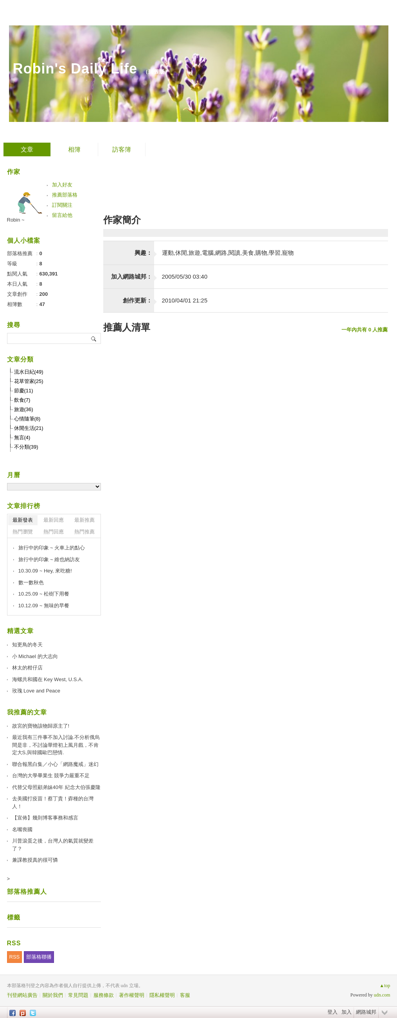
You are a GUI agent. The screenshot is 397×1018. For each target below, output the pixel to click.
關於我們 (53, 995)
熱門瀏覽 (23, 532)
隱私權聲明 (162, 995)
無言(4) (22, 437)
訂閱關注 (62, 205)
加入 (346, 1012)
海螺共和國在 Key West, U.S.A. (47, 679)
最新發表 (23, 520)
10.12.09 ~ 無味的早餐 (43, 605)
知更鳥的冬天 (27, 645)
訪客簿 (121, 149)
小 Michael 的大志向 (35, 656)
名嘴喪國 (22, 829)
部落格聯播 (39, 957)
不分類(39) (26, 447)
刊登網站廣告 (22, 995)
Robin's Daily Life (75, 69)
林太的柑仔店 (27, 668)
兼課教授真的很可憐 (35, 860)
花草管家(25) (28, 381)
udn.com (382, 995)
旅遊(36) (23, 409)
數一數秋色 (31, 582)
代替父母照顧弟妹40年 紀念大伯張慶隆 (56, 787)
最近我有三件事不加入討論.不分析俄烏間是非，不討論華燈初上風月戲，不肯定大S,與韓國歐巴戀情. (56, 744)
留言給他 (62, 215)
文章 (27, 149)
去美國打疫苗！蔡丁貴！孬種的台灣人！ (52, 802)
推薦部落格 (64, 195)
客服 (185, 995)
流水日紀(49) (28, 372)
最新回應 (53, 520)
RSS (14, 957)
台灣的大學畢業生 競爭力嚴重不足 (51, 775)
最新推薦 (84, 520)
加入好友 (62, 185)
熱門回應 (53, 532)
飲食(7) (22, 400)
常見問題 (78, 995)
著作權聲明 (131, 995)
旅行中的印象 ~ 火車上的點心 (51, 548)
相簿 (74, 149)
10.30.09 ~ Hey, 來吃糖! (45, 571)
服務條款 (103, 995)
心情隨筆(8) (27, 419)
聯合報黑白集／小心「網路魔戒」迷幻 (55, 764)
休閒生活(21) (28, 428)
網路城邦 (366, 1012)
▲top (384, 985)
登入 (332, 1012)
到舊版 (156, 72)
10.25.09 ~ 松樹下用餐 (43, 594)
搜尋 (94, 338)
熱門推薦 (84, 532)
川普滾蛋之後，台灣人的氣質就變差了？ (52, 845)
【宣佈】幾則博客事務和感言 (45, 818)
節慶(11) (23, 391)
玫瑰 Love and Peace (36, 691)
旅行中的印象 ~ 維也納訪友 (49, 559)
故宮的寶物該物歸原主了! (41, 726)
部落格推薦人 (27, 891)
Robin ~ (16, 220)
